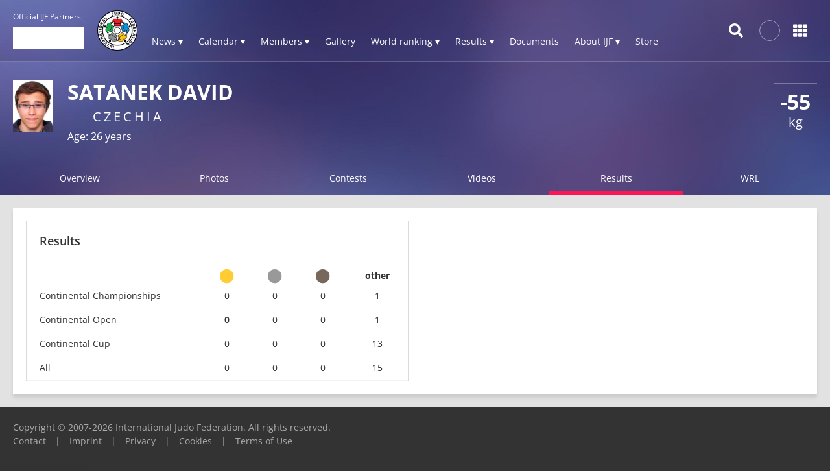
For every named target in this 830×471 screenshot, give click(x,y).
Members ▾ (285, 41)
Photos (214, 178)
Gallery (340, 41)
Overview (80, 178)
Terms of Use (263, 441)
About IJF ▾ (597, 41)
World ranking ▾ (405, 41)
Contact (29, 441)
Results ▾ (474, 41)
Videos (482, 178)
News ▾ (167, 41)
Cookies (195, 441)
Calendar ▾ (221, 41)
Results (616, 178)
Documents (534, 41)
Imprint (85, 441)
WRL (750, 178)
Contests (348, 178)
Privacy (140, 441)
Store (646, 41)
